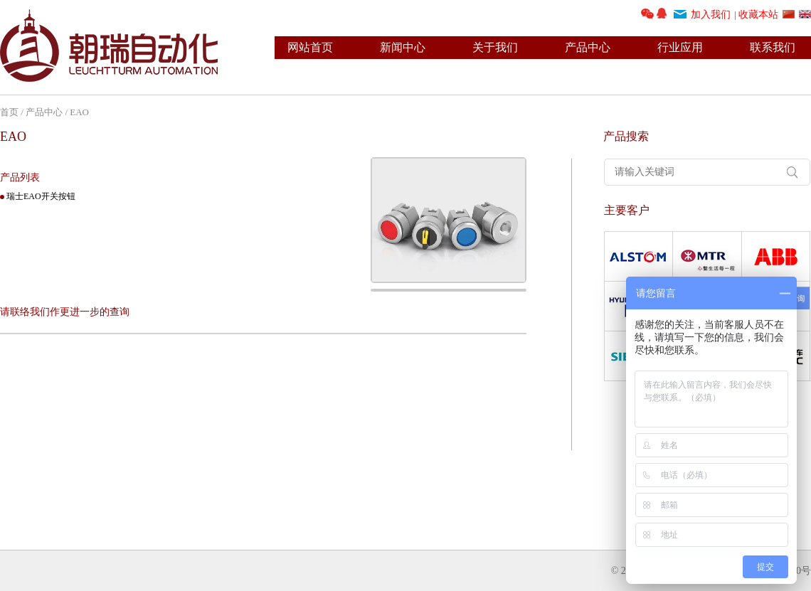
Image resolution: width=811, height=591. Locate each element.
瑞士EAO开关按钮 (40, 196)
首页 (9, 112)
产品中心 (587, 47)
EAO (79, 112)
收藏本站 (758, 14)
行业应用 (680, 47)
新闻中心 (402, 47)
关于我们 (495, 47)
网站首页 (310, 47)
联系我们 (772, 47)
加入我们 (711, 14)
